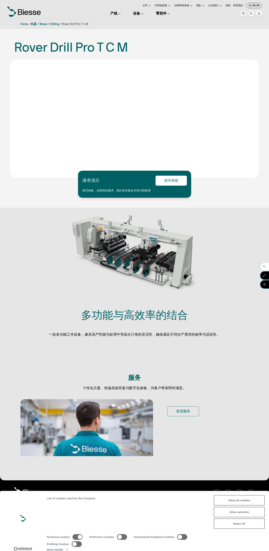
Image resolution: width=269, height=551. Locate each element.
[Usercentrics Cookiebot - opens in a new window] (23, 544)
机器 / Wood (39, 24)
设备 (138, 13)
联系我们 (238, 5)
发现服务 (183, 411)
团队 (201, 5)
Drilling (54, 24)
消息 (228, 5)
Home (24, 24)
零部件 (163, 13)
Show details (55, 543)
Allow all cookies (239, 494)
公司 (147, 5)
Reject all (239, 518)
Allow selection (239, 506)
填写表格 (171, 180)
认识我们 (215, 5)
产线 (116, 13)
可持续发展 (163, 5)
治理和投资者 (183, 5)
